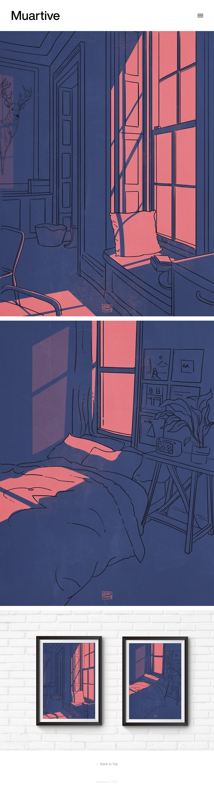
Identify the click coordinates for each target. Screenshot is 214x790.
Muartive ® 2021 (107, 782)
